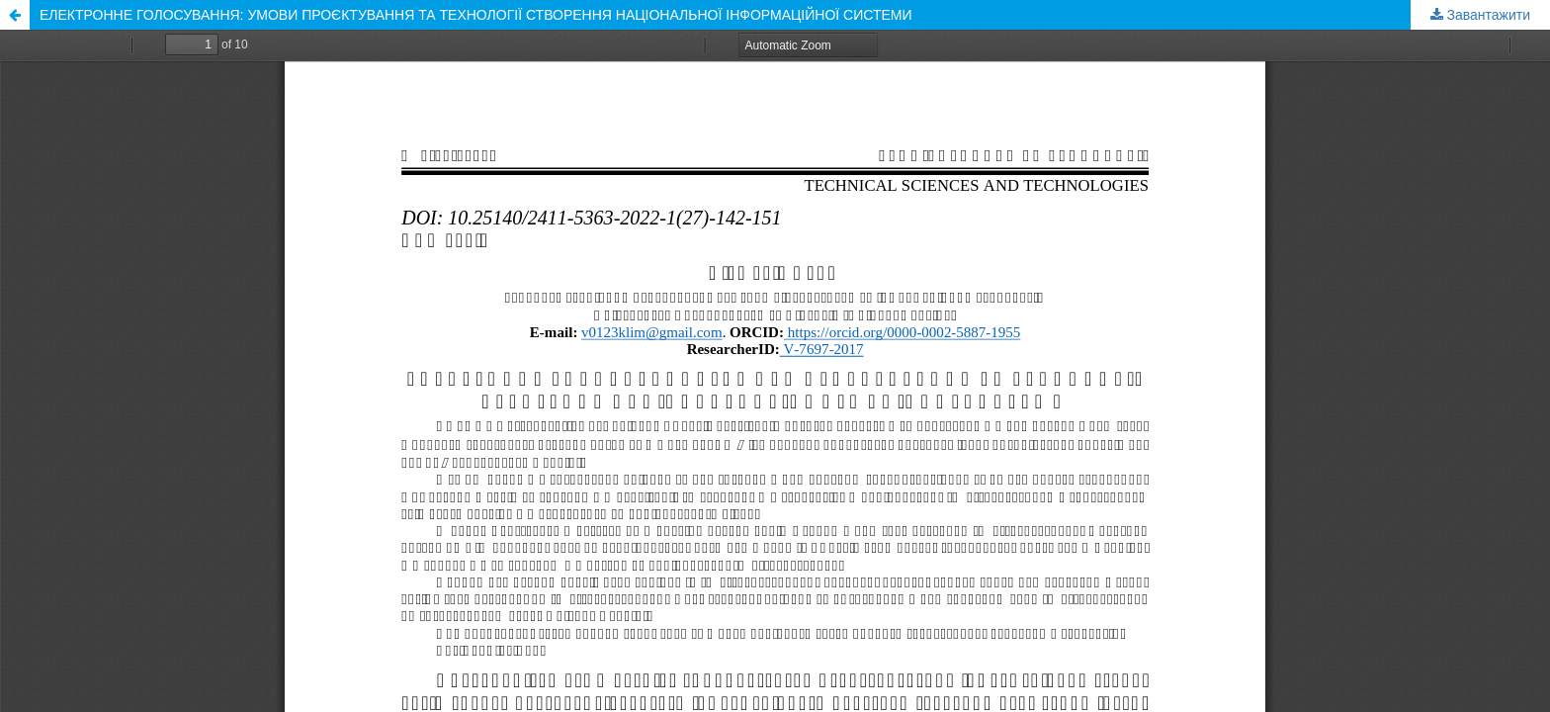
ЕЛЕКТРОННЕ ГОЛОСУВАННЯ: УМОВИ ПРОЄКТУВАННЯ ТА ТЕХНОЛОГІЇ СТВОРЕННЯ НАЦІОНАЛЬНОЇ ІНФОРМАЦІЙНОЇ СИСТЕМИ (476, 15)
